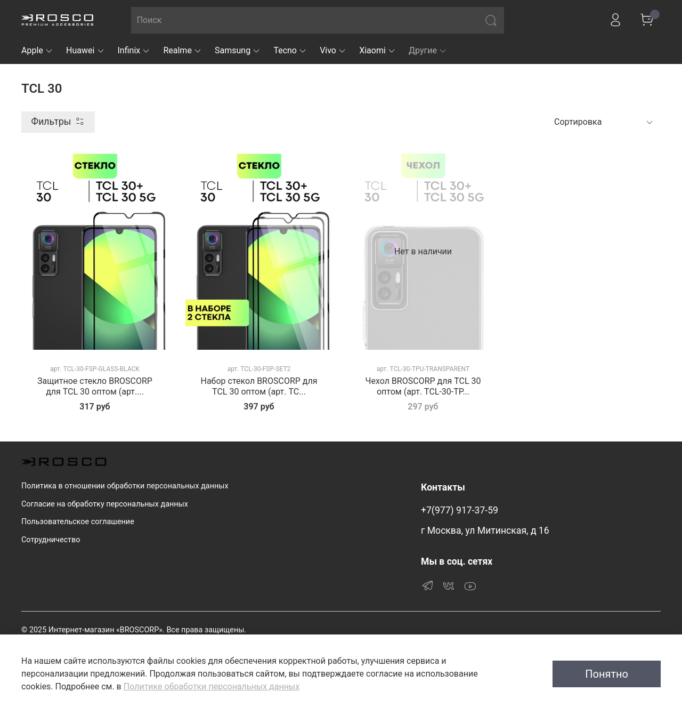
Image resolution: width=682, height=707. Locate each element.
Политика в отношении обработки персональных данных (125, 486)
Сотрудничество (50, 539)
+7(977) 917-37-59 (459, 510)
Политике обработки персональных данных (211, 686)
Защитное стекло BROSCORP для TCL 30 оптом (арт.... (94, 386)
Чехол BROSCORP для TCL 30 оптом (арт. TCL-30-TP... (423, 386)
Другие (428, 50)
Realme (182, 50)
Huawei (85, 50)
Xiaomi (377, 50)
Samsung (238, 50)
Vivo (333, 50)
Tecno (290, 50)
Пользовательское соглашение (77, 521)
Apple (37, 50)
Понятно (606, 674)
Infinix (134, 50)
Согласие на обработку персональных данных (104, 504)
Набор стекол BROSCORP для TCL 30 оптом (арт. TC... (258, 386)
